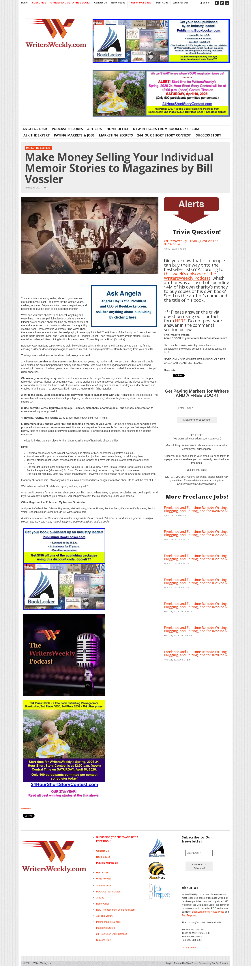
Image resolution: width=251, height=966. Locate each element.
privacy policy (189, 947)
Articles (94, 129)
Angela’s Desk (35, 129)
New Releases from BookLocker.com (166, 129)
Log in (169, 963)
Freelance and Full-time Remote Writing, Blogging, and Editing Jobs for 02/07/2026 (196, 653)
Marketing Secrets (116, 135)
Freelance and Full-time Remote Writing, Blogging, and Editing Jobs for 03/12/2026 (196, 581)
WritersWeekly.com (42, 963)
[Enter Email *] (195, 408)
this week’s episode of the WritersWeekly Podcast (190, 276)
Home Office (117, 129)
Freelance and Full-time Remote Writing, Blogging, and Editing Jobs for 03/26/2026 (196, 533)
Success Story (208, 135)
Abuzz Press (217, 911)
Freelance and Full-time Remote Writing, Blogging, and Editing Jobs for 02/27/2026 (196, 605)
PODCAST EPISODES (67, 129)
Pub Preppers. (189, 915)
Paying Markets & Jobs (74, 135)
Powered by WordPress (185, 963)
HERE (180, 321)
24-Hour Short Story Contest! (164, 135)
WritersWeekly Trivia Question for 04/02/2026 (191, 242)
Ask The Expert (36, 135)
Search (205, 2)
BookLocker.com (201, 911)
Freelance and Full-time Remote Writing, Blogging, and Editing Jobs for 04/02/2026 (196, 509)
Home (24, 2)
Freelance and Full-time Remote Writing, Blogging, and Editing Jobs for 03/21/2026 (196, 557)
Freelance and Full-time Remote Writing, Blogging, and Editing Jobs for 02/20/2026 (196, 629)
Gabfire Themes (220, 963)
